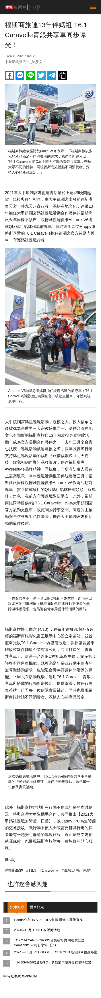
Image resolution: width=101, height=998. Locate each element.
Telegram (51, 75)
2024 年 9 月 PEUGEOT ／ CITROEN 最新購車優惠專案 (55, 952)
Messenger (20, 75)
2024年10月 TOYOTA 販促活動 (37, 930)
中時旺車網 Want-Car (20, 976)
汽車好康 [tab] (17, 907)
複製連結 (62, 75)
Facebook (9, 75)
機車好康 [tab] (37, 907)
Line (30, 75)
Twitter (41, 75)
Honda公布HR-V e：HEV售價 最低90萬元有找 (48, 920)
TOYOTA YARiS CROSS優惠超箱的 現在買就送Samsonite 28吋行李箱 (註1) (49, 942)
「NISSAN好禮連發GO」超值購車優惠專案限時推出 (52, 962)
